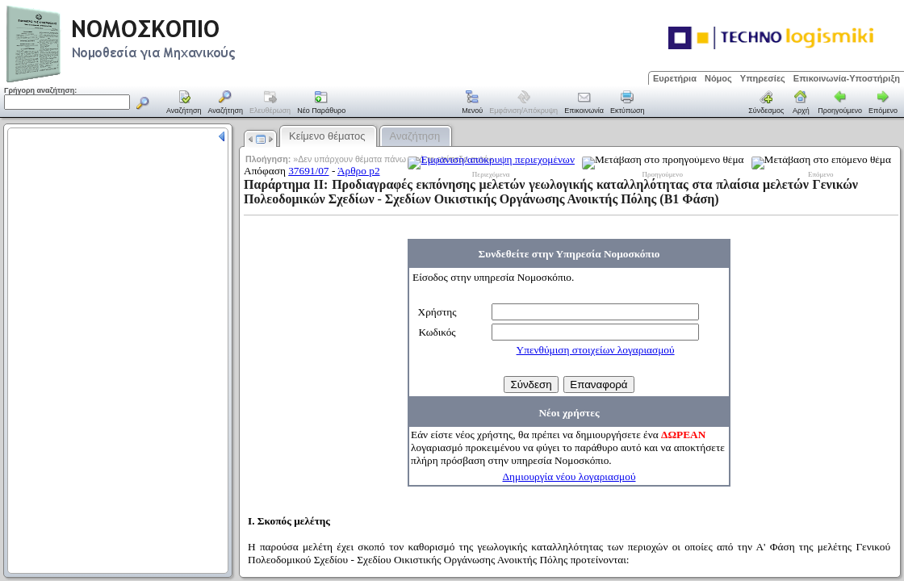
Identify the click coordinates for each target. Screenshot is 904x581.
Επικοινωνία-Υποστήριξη (846, 78)
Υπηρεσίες (762, 78)
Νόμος (718, 78)
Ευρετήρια (675, 78)
